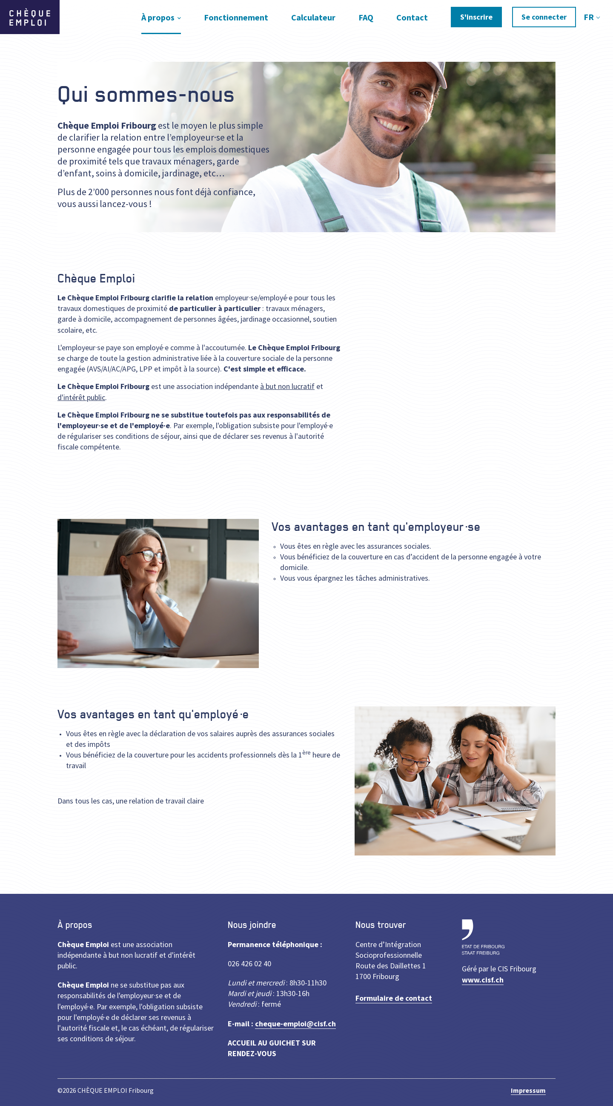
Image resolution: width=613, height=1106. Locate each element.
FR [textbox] (589, 17)
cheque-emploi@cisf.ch (295, 1023)
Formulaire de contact (393, 998)
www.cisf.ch (483, 980)
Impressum (528, 1090)
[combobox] (591, 17)
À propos (158, 17)
